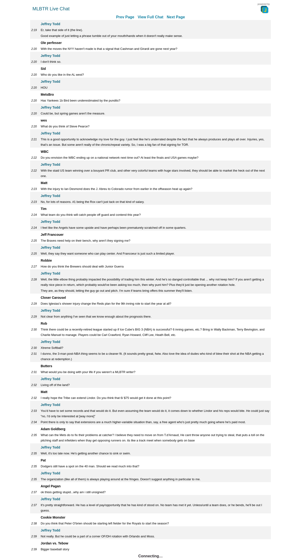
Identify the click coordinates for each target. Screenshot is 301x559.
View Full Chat (150, 17)
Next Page (176, 17)
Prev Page (125, 17)
